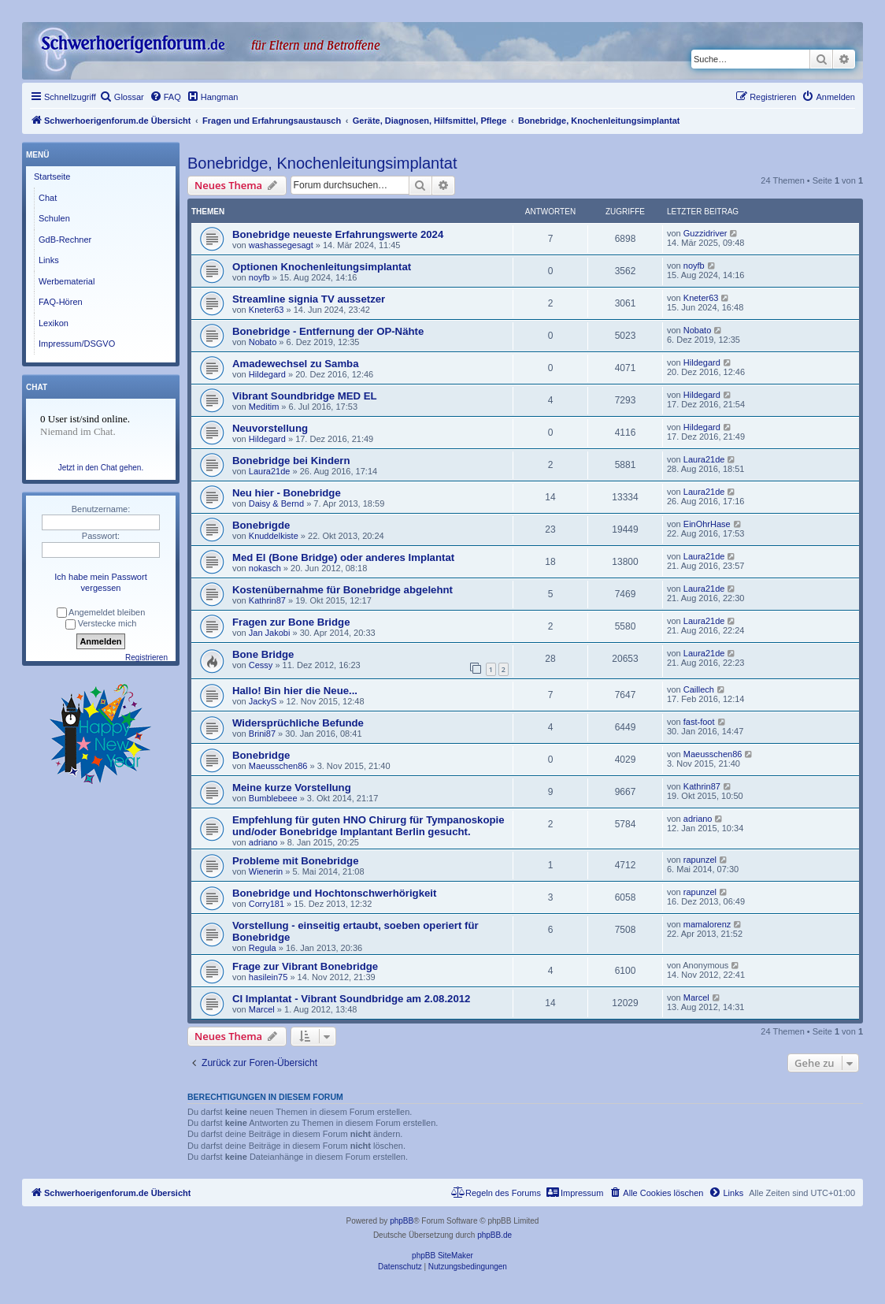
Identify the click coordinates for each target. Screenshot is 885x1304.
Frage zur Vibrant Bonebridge (305, 966)
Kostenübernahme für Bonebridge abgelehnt (342, 590)
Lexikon (54, 323)
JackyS (262, 701)
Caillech (698, 689)
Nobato (262, 342)
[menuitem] (122, 96)
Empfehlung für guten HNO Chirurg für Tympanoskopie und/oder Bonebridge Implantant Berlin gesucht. (368, 826)
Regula (262, 948)
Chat (48, 197)
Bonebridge (261, 755)
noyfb (259, 277)
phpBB (401, 1221)
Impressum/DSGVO (77, 343)
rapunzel (700, 859)
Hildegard (267, 374)
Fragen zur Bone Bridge (291, 622)
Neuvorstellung (270, 428)
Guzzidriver (705, 233)
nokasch (265, 568)
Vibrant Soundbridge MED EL (304, 396)
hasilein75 (268, 977)
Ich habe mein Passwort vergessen (100, 582)
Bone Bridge (263, 654)
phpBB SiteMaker (442, 1255)
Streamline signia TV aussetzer (308, 299)
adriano (263, 842)
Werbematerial (66, 281)
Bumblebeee (273, 798)
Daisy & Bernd (276, 503)
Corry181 (266, 903)
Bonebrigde (261, 525)
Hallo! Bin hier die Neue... (294, 691)
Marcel (262, 1009)
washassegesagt (281, 245)
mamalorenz (707, 924)
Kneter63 (266, 309)
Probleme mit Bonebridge (295, 861)
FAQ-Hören (61, 301)
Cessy (261, 665)
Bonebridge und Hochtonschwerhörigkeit (334, 893)
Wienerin (266, 871)
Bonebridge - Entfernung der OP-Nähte (328, 331)
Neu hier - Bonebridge (286, 493)
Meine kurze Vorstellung (291, 787)
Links (49, 260)
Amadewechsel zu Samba (295, 364)
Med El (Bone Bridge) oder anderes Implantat (343, 557)
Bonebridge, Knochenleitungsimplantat (322, 163)
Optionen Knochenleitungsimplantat (321, 267)
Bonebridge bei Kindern (291, 460)
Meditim (264, 406)
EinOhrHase (707, 524)
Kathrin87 (267, 600)
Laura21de (270, 471)
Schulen (54, 218)
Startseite (52, 176)
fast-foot (699, 721)
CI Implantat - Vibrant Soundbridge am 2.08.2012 (351, 999)
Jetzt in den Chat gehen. (100, 467)
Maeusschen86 (278, 766)
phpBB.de (494, 1235)
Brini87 (262, 733)
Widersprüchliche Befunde (298, 723)
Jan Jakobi (270, 632)
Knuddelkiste (273, 536)
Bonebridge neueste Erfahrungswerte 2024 (337, 234)
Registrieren (146, 657)
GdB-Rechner (65, 239)
